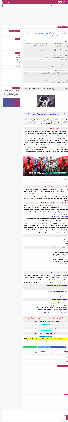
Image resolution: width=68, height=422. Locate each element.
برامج (62, 5)
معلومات (66, 5)
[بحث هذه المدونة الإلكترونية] (11, 34)
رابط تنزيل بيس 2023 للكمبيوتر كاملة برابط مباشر (57, 82)
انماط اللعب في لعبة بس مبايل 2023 (59, 63)
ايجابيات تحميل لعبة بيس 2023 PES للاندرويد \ (58, 66)
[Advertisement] (34, 16)
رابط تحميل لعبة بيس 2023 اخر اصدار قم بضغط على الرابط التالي (54, 75)
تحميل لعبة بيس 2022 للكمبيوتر (44, 336)
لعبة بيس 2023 (63, 77)
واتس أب (51, 5)
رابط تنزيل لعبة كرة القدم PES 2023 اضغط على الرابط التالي (55, 80)
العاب (47, 5)
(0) (22, 36)
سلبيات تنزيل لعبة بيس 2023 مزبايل (59, 70)
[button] (57, 347)
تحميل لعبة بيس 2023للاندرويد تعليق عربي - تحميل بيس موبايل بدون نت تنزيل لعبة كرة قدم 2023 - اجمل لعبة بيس (45, 43)
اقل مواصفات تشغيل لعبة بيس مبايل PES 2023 (57, 55)
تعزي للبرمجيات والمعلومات (55, 419)
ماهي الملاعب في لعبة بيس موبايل (59, 61)
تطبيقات (59, 5)
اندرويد (54, 5)
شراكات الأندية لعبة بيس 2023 (60, 59)
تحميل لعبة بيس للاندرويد (44, 330)
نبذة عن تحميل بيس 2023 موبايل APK (59, 52)
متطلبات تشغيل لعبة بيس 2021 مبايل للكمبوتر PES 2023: (55, 57)
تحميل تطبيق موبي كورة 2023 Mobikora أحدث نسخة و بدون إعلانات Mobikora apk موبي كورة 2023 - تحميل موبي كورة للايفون (10, 92)
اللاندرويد (15, 57)
